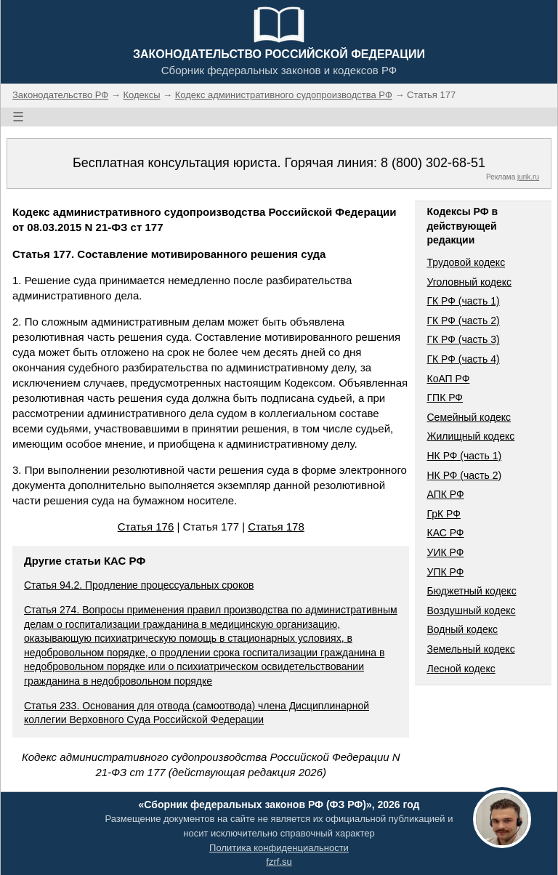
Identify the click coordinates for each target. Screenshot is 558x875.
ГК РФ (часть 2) (462, 320)
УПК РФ (445, 572)
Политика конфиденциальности (279, 847)
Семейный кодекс (468, 417)
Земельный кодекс (470, 649)
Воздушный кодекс (470, 610)
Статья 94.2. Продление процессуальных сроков (139, 585)
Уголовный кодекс (469, 282)
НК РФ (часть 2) (463, 475)
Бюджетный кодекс (471, 591)
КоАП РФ (447, 378)
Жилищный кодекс (470, 436)
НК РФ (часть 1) (463, 455)
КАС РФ (445, 533)
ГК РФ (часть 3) (462, 339)
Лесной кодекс (460, 668)
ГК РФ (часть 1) (462, 301)
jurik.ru (528, 177)
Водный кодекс (462, 629)
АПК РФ (445, 494)
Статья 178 (276, 526)
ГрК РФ (443, 514)
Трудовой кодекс (465, 262)
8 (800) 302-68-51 (433, 163)
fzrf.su (278, 861)
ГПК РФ (444, 397)
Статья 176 (146, 526)
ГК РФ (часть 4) (462, 359)
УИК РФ (445, 552)
